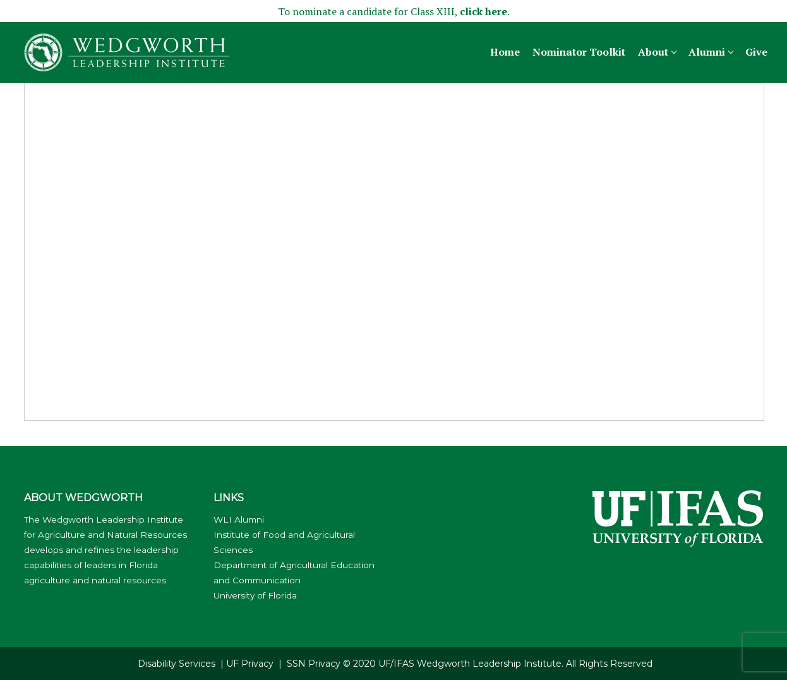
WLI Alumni (238, 519)
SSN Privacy (313, 663)
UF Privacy (249, 663)
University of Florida (255, 595)
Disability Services (176, 663)
